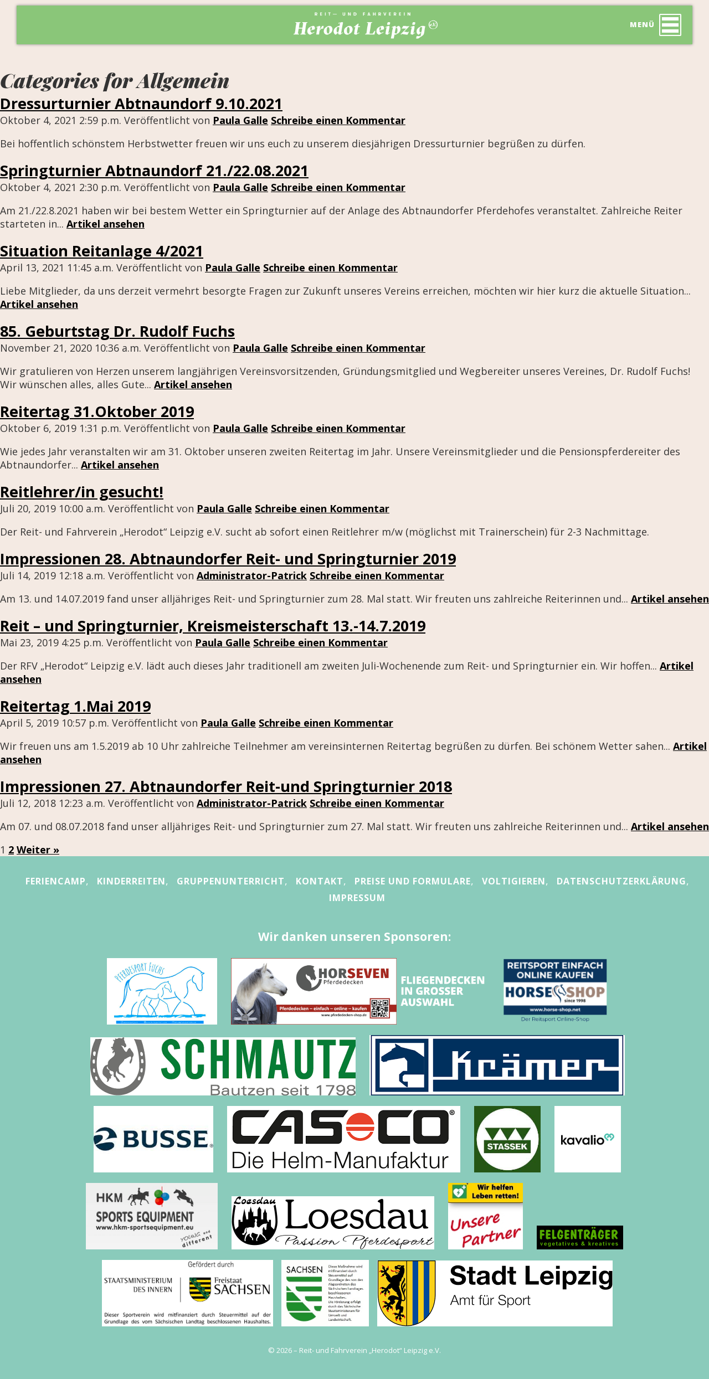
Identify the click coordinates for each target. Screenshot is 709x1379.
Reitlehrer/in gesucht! (81, 491)
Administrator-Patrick (252, 575)
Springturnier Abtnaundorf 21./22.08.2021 (154, 170)
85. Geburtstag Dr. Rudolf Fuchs (117, 331)
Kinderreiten (131, 881)
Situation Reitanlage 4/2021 (101, 250)
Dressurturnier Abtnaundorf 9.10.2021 (141, 103)
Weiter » (38, 849)
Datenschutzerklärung (621, 881)
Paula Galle (240, 120)
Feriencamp (55, 881)
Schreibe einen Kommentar (338, 120)
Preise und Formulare (412, 881)
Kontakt (319, 881)
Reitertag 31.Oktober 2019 (97, 411)
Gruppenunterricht (231, 881)
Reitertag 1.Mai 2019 (75, 706)
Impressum (357, 898)
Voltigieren (514, 881)
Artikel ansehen (105, 223)
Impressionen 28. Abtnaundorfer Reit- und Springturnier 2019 (228, 558)
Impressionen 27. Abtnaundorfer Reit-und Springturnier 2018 (226, 786)
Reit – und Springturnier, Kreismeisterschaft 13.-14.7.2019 (212, 625)
